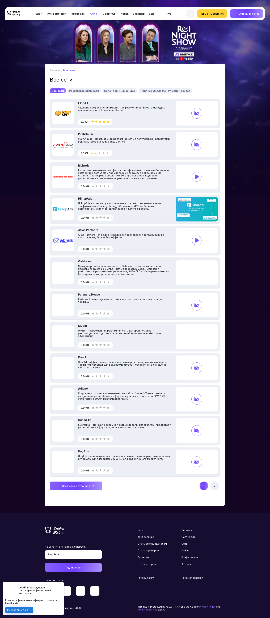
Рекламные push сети (84, 90)
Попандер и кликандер (120, 90)
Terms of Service (147, 609)
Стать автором (147, 564)
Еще (152, 13)
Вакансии (139, 13)
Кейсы (125, 13)
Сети (93, 13)
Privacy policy (146, 577)
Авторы (186, 564)
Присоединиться (17, 609)
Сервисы (109, 13)
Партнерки (77, 13)
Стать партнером (148, 550)
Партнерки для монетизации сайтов (165, 90)
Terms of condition (192, 577)
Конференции (56, 13)
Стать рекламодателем (152, 543)
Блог (38, 13)
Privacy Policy (207, 606)
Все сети (58, 90)
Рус (168, 13)
